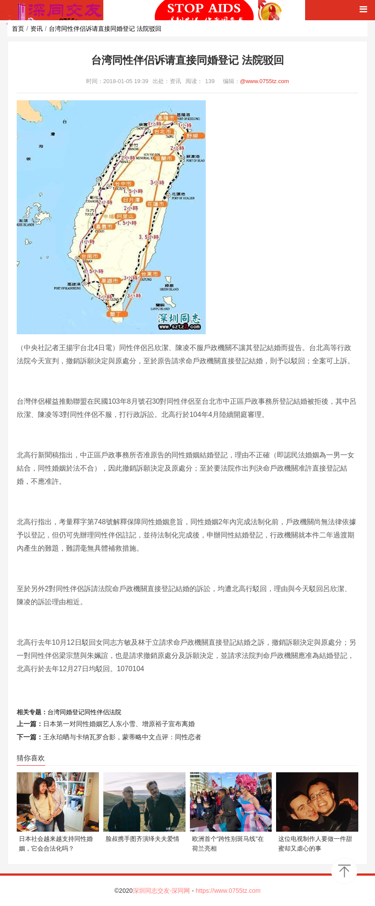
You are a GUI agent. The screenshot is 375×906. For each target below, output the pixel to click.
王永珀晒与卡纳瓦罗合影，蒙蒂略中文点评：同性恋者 (122, 737)
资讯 (36, 28)
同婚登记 (72, 712)
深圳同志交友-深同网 (162, 890)
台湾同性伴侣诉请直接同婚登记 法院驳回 (105, 28)
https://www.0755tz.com (228, 890)
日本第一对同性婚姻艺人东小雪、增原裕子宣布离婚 (119, 723)
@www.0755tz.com (264, 81)
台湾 (53, 712)
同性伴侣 (96, 712)
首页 (18, 28)
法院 (115, 712)
